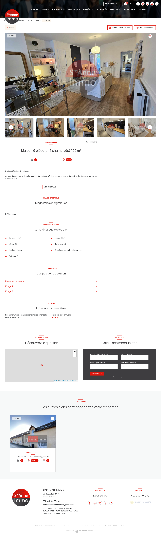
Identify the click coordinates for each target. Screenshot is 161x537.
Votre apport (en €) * (97, 363)
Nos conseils (74, 9)
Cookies (123, 526)
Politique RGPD (112, 526)
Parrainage (115, 9)
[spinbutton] (134, 366)
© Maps (62, 380)
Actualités (102, 9)
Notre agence (58, 9)
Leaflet (56, 380)
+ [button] (75, 352)
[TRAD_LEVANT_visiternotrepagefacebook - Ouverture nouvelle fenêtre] (89, 503)
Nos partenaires (62, 526)
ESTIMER (45, 9)
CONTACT (143, 9)
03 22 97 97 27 (52, 500)
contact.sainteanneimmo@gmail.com (58, 505)
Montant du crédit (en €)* (99, 354)
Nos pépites (88, 9)
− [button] (75, 355)
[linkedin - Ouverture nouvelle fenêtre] (100, 503)
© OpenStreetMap (72, 380)
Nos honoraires (75, 526)
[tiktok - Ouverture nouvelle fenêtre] (111, 503)
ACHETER (34, 9)
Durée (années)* (127, 354)
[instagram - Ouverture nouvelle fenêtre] (95, 503)
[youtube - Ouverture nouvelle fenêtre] (105, 503)
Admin (101, 526)
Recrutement (130, 9)
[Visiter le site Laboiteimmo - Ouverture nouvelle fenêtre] (84, 531)
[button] (150, 127)
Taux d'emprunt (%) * (128, 363)
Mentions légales (90, 526)
